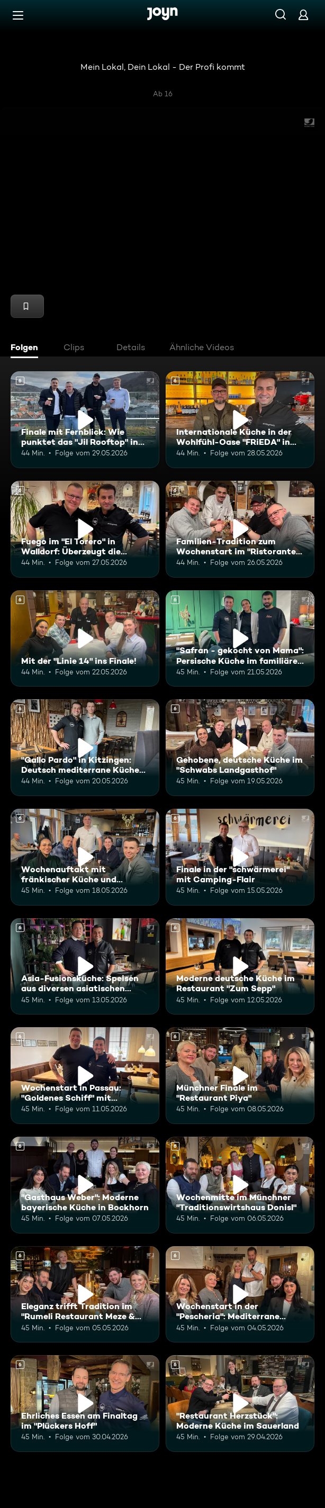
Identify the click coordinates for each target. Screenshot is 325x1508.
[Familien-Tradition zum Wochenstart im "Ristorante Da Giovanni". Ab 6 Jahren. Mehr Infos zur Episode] (240, 529)
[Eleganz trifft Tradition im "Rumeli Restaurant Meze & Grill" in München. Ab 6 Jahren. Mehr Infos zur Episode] (85, 1294)
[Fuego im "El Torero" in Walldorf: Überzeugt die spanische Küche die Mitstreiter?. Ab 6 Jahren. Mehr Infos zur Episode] (85, 529)
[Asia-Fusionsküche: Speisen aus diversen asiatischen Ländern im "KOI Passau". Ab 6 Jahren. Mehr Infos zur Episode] (85, 966)
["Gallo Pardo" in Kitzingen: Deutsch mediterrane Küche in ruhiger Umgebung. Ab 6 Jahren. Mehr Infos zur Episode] (85, 747)
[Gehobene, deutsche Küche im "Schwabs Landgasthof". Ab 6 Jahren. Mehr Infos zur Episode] (240, 747)
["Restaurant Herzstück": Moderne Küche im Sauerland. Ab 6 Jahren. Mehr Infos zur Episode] (240, 1403)
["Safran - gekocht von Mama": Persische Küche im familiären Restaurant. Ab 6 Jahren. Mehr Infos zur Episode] (240, 638)
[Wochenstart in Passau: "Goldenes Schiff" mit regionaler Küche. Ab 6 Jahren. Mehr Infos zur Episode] (85, 1075)
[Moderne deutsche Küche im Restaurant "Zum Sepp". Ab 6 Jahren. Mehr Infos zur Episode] (240, 966)
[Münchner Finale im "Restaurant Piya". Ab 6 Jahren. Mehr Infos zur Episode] (240, 1075)
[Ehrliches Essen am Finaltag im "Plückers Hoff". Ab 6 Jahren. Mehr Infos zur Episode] (85, 1403)
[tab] (27, 348)
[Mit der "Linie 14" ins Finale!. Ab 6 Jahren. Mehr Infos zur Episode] (85, 638)
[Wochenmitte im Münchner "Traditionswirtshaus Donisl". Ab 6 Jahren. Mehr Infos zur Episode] (240, 1185)
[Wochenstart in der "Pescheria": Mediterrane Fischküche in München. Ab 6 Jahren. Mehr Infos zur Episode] (240, 1294)
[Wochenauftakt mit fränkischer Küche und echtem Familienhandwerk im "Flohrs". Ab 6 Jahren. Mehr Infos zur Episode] (85, 857)
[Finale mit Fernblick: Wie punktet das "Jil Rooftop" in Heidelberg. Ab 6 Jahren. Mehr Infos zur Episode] (85, 419)
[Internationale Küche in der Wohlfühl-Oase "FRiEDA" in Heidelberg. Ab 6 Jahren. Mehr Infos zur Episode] (240, 419)
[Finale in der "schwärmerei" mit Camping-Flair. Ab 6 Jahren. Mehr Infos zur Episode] (240, 857)
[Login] (303, 14)
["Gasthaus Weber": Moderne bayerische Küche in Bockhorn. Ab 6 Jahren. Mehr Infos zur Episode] (85, 1185)
